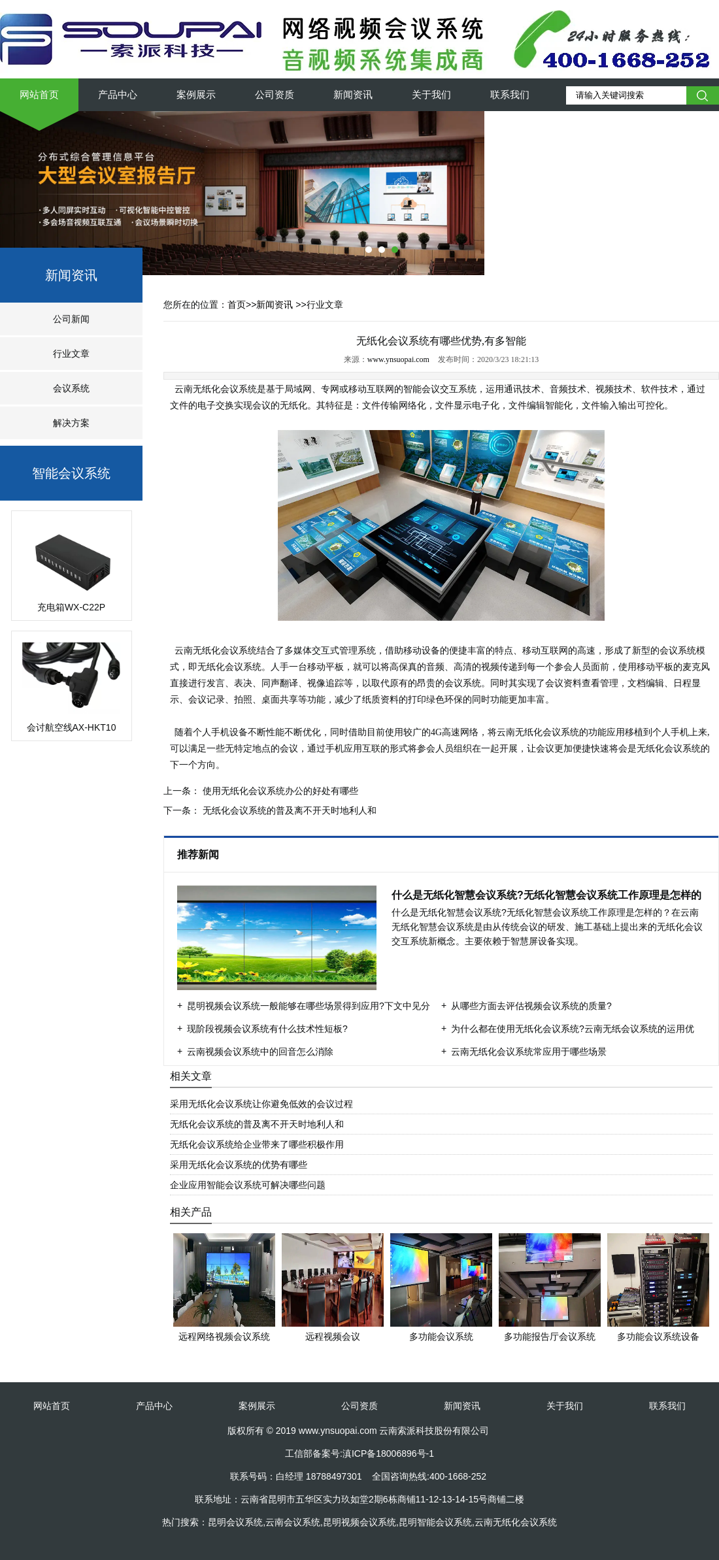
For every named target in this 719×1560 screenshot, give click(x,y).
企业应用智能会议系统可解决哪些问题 (248, 1185)
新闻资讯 (353, 94)
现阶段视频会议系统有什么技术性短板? (267, 1028)
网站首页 (39, 94)
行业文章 (71, 353)
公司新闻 (71, 319)
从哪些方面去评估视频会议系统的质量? (531, 1006)
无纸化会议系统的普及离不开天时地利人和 (288, 810)
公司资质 (274, 94)
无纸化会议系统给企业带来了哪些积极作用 (257, 1144)
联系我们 (509, 94)
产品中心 (117, 94)
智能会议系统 (71, 473)
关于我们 (431, 94)
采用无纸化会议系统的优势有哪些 (238, 1164)
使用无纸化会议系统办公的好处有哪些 (279, 791)
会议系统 (71, 388)
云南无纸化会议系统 (215, 389)
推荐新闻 (199, 854)
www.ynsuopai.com (398, 359)
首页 (236, 304)
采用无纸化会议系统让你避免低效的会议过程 (261, 1104)
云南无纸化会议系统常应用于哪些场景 (529, 1051)
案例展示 (196, 94)
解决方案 (71, 423)
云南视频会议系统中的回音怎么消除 (260, 1051)
